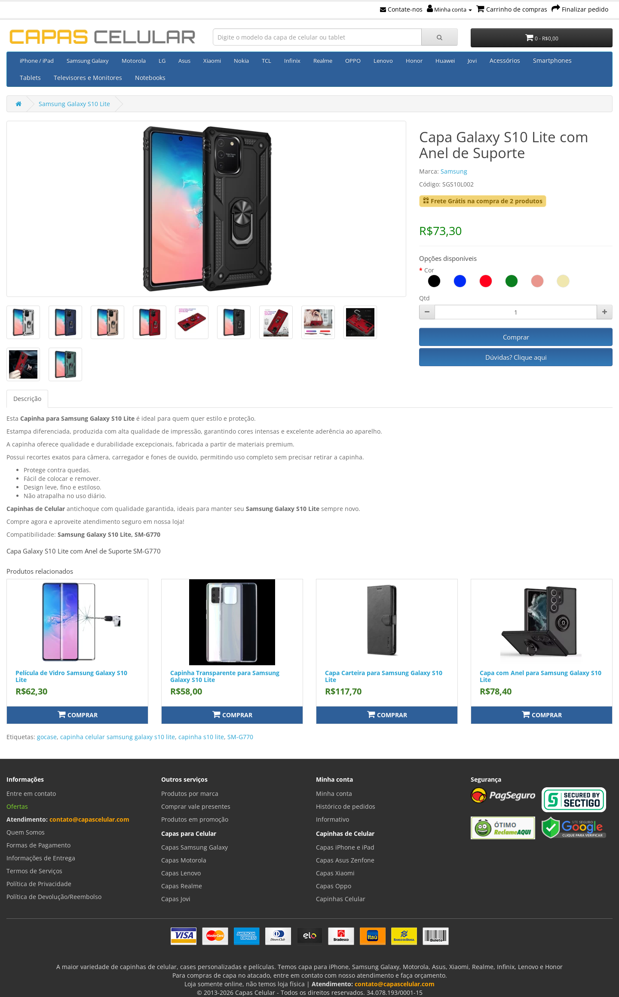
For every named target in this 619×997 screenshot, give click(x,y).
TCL (266, 60)
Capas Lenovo (181, 873)
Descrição (27, 399)
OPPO (353, 60)
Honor (414, 60)
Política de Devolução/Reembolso (53, 897)
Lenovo (383, 60)
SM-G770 (240, 737)
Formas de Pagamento (38, 845)
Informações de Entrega (40, 858)
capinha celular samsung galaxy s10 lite (117, 737)
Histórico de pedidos (345, 806)
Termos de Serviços (34, 871)
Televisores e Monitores (88, 77)
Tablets (30, 77)
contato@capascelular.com (89, 819)
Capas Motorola (183, 860)
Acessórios (505, 60)
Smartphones (552, 60)
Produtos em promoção (194, 819)
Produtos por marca (189, 793)
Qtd (424, 298)
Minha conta (449, 9)
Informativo (332, 819)
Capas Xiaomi (335, 873)
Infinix (292, 60)
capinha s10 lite (201, 737)
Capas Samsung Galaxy (194, 847)
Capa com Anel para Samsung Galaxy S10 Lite (540, 676)
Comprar (516, 337)
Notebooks (150, 77)
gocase (47, 737)
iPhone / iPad (37, 60)
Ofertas (17, 806)
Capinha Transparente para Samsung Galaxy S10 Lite (224, 676)
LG (162, 60)
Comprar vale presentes (195, 806)
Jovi (472, 60)
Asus (184, 60)
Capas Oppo (333, 886)
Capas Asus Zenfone (345, 860)
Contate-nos (401, 9)
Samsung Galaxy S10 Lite (74, 104)
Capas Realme (181, 886)
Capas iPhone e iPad (345, 847)
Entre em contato (31, 793)
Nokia (241, 60)
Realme (322, 60)
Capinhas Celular (340, 899)
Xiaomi (212, 60)
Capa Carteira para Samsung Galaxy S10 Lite (383, 676)
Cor (429, 270)
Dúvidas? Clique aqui (516, 357)
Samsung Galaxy (88, 60)
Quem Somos (25, 832)
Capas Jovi (175, 899)
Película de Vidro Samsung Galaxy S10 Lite (71, 676)
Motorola (134, 60)
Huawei (445, 60)
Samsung (454, 171)
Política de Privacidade (38, 884)
